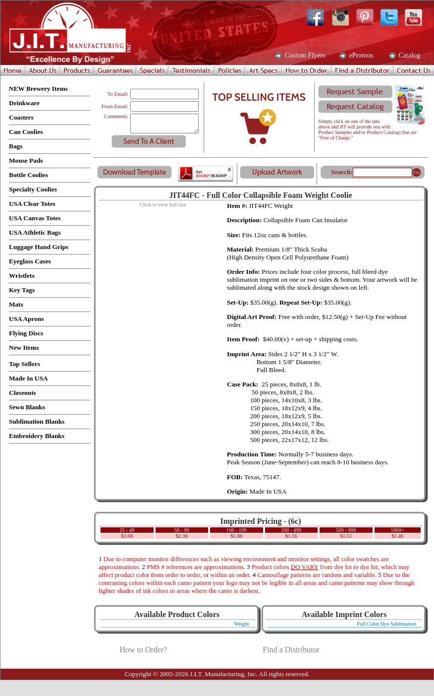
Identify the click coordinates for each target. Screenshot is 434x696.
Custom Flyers (304, 55)
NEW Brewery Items (38, 88)
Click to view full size (163, 204)
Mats (16, 304)
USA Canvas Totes (34, 218)
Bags (15, 146)
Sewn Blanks (27, 407)
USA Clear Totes (32, 203)
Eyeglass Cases (30, 261)
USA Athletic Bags (34, 232)
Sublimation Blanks (36, 421)
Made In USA (28, 378)
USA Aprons (26, 318)
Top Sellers (24, 364)
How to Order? (143, 649)
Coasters (21, 117)
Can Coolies (26, 131)
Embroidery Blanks (36, 436)
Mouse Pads (26, 160)
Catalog (408, 55)
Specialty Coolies (33, 189)
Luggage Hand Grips (38, 247)
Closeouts (22, 392)
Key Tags (22, 290)
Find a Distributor (291, 649)
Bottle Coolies (28, 175)
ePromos (360, 55)
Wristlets (22, 275)
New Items (24, 347)
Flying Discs (26, 333)
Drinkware (24, 103)
